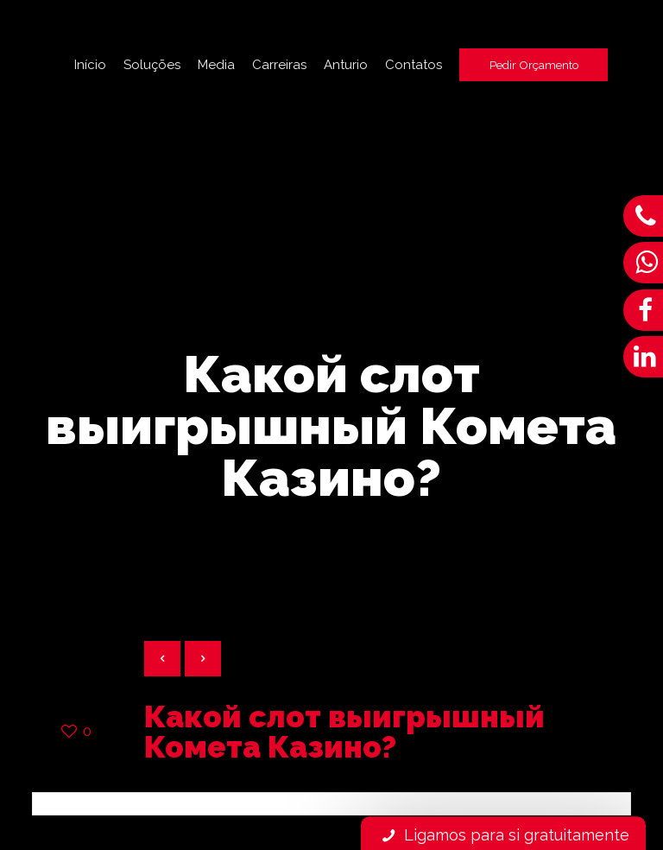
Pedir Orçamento (533, 65)
